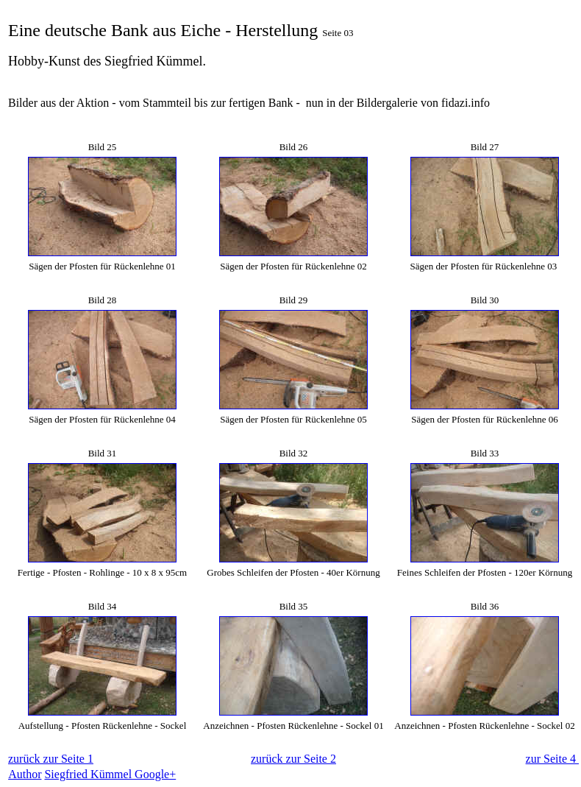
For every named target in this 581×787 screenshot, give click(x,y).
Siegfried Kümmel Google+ (110, 774)
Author (24, 774)
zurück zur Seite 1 (50, 758)
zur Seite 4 (552, 758)
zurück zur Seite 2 (293, 758)
